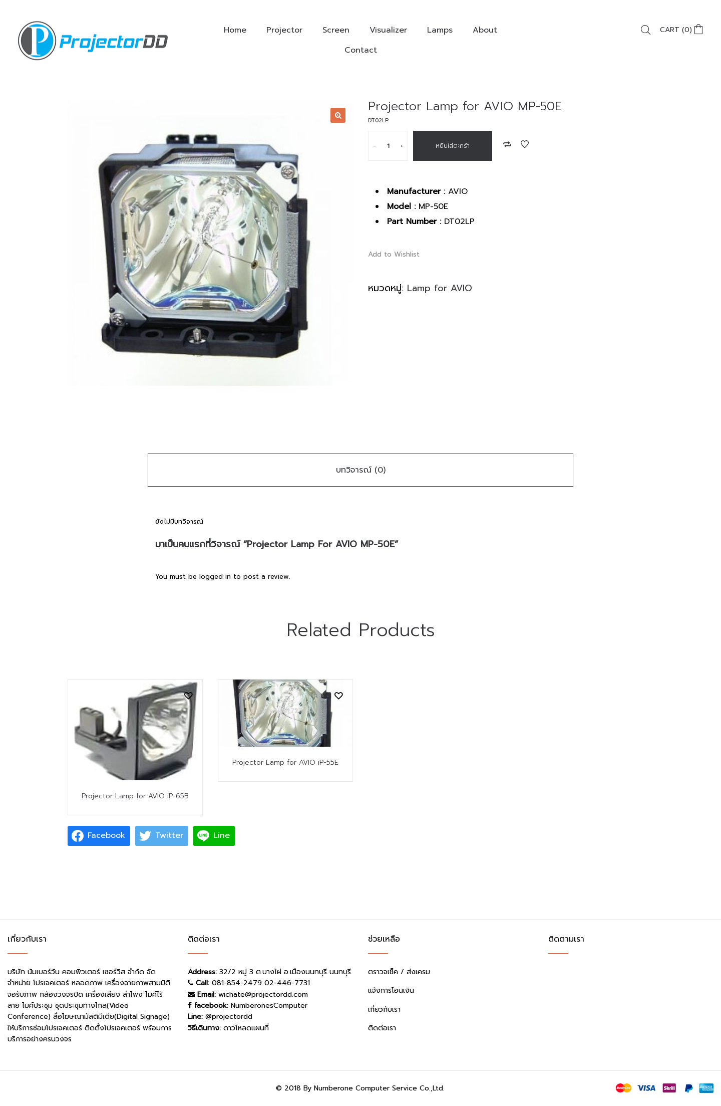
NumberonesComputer (269, 1005)
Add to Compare (507, 144)
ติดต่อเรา (382, 1028)
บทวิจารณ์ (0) (361, 470)
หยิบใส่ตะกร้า (453, 145)
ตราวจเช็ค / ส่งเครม (399, 972)
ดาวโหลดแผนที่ (246, 1028)
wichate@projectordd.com (263, 994)
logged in (215, 576)
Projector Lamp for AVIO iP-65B (135, 796)
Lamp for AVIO (439, 288)
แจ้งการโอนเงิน (391, 990)
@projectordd (228, 1016)
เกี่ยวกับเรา (384, 1009)
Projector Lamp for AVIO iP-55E (285, 762)
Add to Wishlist (524, 144)
